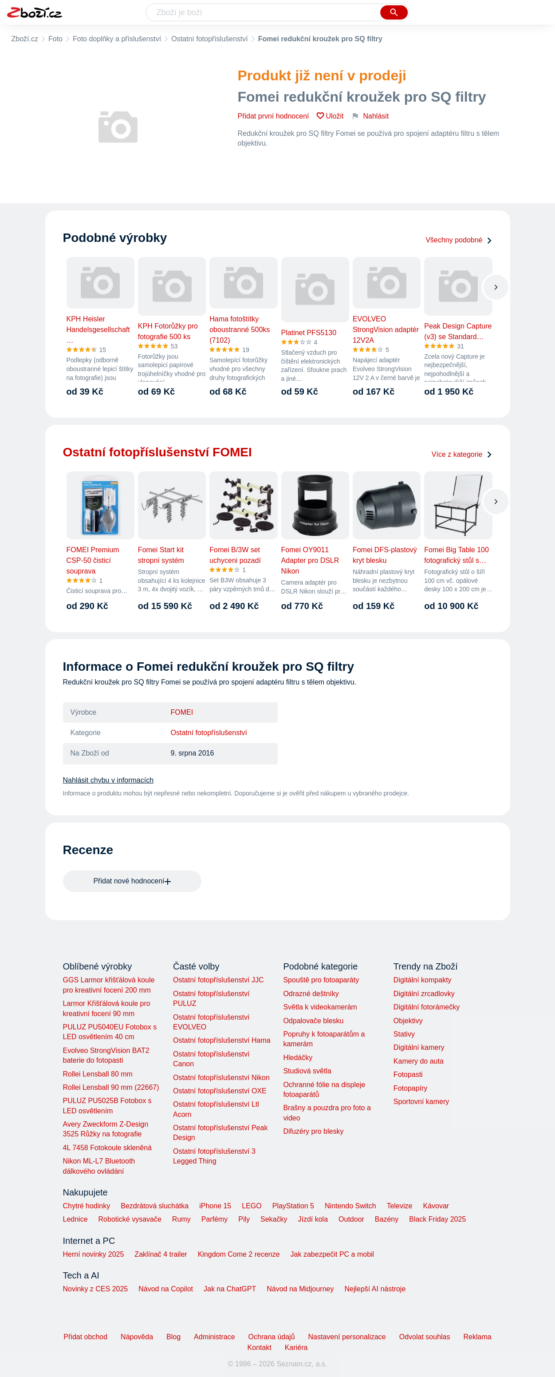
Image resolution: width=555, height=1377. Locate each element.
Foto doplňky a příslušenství (117, 39)
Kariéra (296, 1347)
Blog (173, 1337)
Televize (400, 1206)
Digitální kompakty (423, 980)
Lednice (75, 1219)
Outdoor (351, 1219)
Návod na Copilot (165, 1289)
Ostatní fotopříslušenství (209, 39)
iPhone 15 (215, 1206)
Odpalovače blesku (313, 1021)
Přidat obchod (85, 1337)
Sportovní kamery (421, 1101)
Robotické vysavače (129, 1219)
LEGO (251, 1206)
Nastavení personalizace (347, 1337)
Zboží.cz (25, 39)
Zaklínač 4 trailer (160, 1254)
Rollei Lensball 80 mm (98, 1074)
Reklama (477, 1337)
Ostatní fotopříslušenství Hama (222, 1040)
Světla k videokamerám (320, 1007)
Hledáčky (297, 1057)
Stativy (404, 1034)
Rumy (181, 1219)
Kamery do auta (419, 1061)
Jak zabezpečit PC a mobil (332, 1254)
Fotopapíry (410, 1088)
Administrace (214, 1337)
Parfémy (214, 1219)
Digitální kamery (419, 1047)
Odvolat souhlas (424, 1337)
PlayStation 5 (293, 1206)
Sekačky (273, 1219)
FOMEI (182, 712)
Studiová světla (307, 1071)
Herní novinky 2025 (93, 1254)
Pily (244, 1219)
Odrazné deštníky (311, 993)
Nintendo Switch (350, 1206)
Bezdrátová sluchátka (155, 1206)
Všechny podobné (458, 240)
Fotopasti (408, 1074)
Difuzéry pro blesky (313, 1131)
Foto (55, 39)
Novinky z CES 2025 (95, 1289)
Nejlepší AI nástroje (374, 1289)
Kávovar (436, 1206)
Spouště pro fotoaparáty (321, 980)
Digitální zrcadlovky (424, 993)
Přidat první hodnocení (273, 116)
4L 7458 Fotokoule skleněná (107, 1147)
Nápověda (137, 1337)
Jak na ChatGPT (230, 1289)
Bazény (386, 1219)
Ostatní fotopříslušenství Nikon (221, 1077)
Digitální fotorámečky (427, 1007)
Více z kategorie (462, 454)
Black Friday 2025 (437, 1219)
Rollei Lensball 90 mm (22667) (111, 1087)
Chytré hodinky (86, 1206)
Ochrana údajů (271, 1337)
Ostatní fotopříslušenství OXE (220, 1091)
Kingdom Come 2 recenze (239, 1254)
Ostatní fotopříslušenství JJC (218, 980)
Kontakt (260, 1347)
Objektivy (408, 1021)
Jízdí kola (313, 1219)
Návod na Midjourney (300, 1289)
